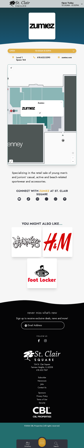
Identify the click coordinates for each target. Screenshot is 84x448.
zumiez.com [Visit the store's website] (67, 57)
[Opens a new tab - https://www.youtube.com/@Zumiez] (19, 199)
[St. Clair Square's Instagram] (45, 340)
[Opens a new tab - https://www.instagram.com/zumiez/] (37, 199)
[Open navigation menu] (42, 442)
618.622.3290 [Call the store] (43, 57)
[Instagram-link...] (26, 242)
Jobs (42, 384)
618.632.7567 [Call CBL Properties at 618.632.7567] (42, 370)
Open (42, 50)
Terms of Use (42, 399)
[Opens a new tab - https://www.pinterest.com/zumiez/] (64, 199)
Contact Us (42, 387)
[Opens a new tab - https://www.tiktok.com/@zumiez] (28, 199)
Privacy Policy (42, 396)
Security (42, 402)
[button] (72, 4)
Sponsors (42, 392)
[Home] (21, 4)
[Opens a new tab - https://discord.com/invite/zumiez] (46, 199)
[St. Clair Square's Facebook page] (39, 340)
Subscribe (42, 377)
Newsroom (42, 380)
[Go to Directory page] (27, 445)
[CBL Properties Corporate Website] (42, 412)
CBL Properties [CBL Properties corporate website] (37, 426)
